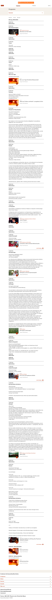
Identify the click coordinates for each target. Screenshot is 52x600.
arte (15, 596)
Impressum (3, 593)
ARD (6, 596)
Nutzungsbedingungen (5, 591)
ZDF (8, 596)
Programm (18, 5)
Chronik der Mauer (21, 596)
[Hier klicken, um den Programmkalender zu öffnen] (26, 12)
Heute (14, 17)
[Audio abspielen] (17, 34)
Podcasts (34, 5)
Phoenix (12, 596)
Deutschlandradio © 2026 (6, 597)
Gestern (10, 17)
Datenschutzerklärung (5, 589)
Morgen (18, 17)
